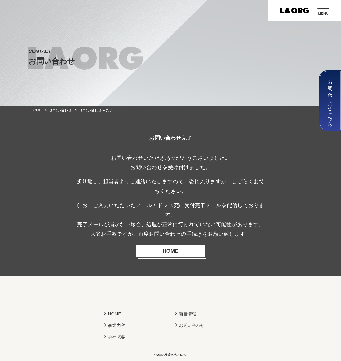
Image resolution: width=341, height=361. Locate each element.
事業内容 (116, 325)
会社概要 (116, 337)
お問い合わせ (192, 325)
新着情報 (187, 313)
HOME (181, 251)
